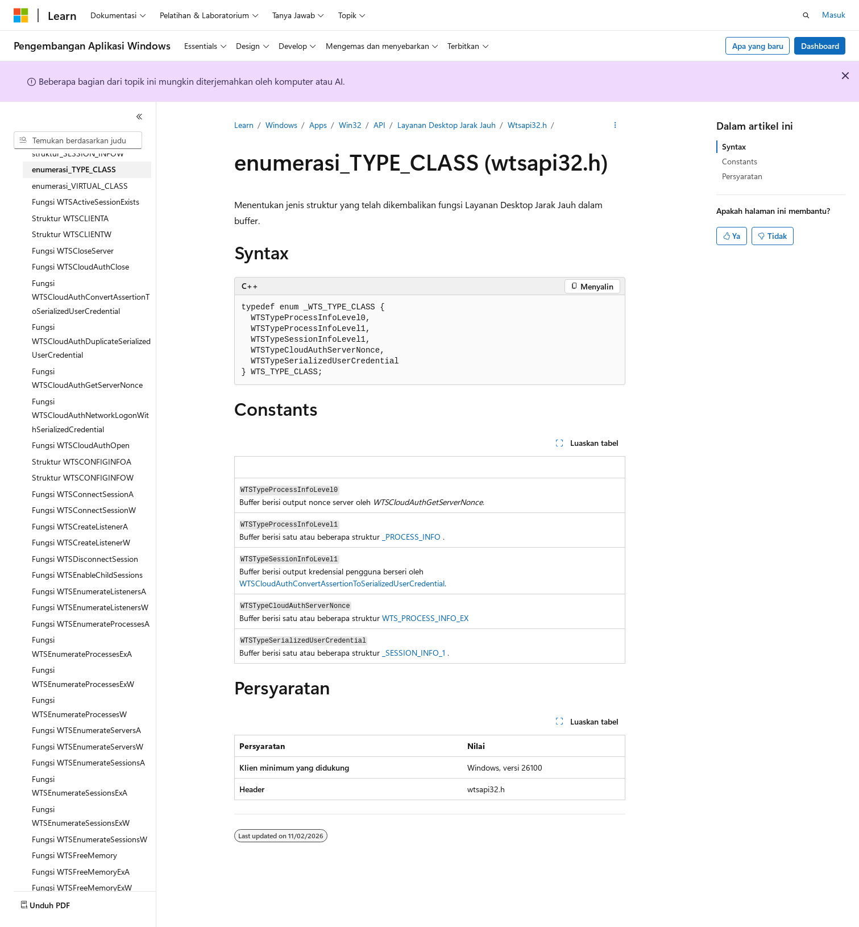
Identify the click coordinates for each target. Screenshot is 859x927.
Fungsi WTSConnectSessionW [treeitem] (84, 509)
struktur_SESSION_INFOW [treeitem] (78, 153)
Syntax (734, 146)
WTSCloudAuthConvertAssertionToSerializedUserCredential (342, 583)
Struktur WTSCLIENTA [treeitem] (70, 218)
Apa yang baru (757, 45)
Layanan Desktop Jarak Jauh (446, 124)
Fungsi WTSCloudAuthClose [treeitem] (80, 266)
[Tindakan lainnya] (615, 126)
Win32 (350, 124)
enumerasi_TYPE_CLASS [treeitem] (74, 169)
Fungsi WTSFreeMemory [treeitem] (74, 855)
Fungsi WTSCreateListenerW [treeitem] (81, 542)
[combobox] (78, 140)
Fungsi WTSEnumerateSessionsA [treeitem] (88, 762)
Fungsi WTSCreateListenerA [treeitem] (80, 526)
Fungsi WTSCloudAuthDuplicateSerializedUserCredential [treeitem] (91, 340)
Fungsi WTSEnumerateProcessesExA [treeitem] (82, 646)
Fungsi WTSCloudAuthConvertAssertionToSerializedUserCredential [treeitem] (91, 297)
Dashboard (820, 45)
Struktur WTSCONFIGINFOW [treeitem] (83, 477)
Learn (244, 124)
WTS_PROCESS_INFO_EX (425, 618)
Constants (739, 161)
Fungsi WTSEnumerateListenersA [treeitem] (89, 591)
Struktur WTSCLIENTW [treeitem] (71, 234)
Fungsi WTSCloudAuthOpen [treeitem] (81, 445)
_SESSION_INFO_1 (413, 652)
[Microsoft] (21, 15)
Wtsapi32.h (527, 124)
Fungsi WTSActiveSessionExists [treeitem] (85, 201)
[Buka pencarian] (806, 15)
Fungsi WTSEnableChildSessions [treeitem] (87, 574)
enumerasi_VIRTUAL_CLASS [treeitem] (80, 185)
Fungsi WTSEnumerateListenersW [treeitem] (90, 607)
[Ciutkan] (139, 116)
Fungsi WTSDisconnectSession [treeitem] (85, 558)
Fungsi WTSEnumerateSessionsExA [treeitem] (79, 785)
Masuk (833, 14)
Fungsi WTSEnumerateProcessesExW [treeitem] (83, 676)
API (379, 124)
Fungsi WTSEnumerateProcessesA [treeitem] (91, 623)
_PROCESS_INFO (411, 536)
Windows (281, 124)
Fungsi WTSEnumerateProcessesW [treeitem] (79, 706)
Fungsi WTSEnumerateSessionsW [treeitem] (89, 839)
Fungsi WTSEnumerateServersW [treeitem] (87, 746)
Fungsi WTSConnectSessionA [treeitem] (83, 494)
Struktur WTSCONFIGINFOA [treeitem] (81, 461)
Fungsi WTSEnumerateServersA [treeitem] (86, 730)
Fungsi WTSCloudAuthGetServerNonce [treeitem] (87, 378)
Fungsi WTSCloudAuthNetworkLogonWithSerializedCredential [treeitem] (90, 415)
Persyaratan (742, 176)
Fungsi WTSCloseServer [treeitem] (73, 250)
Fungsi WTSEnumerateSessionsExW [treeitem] (81, 816)
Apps (318, 124)
